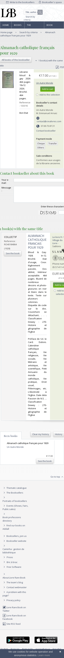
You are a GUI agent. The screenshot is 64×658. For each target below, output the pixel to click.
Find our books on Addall (14, 530)
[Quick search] (33, 12)
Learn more (44, 655)
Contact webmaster (15, 590)
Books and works (18, 26)
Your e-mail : (5, 181)
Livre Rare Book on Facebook (14, 620)
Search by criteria (29, 18)
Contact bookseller (46, 130)
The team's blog (13, 585)
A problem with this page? (14, 596)
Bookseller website (14, 544)
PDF (60, 67)
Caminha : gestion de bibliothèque (13, 554)
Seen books (10, 439)
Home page (6, 26)
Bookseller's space (50, 2)
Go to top (57, 480)
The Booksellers (34, 26)
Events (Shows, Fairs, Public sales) (15, 510)
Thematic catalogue (15, 491)
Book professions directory (54, 26)
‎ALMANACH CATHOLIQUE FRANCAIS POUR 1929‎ (37, 245)
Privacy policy (11, 603)
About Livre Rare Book (14, 580)
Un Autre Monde (44, 82)
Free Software (14, 570)
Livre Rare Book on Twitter (14, 612)
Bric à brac (12, 565)
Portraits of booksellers (15, 504)
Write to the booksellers (20, 2)
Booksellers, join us (15, 539)
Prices (10, 560)
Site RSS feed (11, 627)
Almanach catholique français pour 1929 (27, 34)
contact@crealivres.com (49, 121)
